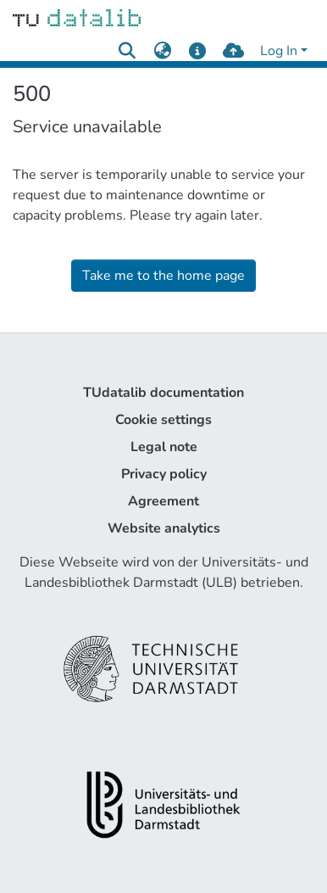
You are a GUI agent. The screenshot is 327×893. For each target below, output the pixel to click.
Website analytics (164, 528)
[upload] (233, 51)
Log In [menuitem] (278, 51)
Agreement (163, 501)
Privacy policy (164, 474)
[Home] (77, 17)
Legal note (163, 447)
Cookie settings (163, 419)
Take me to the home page (163, 275)
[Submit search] (126, 51)
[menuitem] (162, 51)
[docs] (197, 51)
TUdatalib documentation (163, 392)
